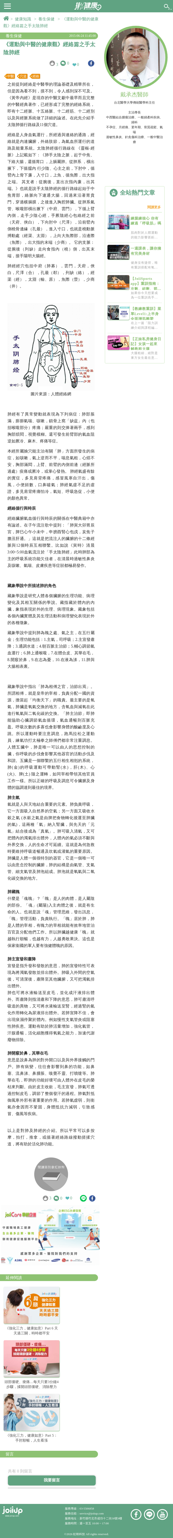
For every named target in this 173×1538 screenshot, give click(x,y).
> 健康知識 (22, 19)
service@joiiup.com (92, 1513)
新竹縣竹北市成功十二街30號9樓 (101, 1518)
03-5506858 (87, 1508)
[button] (7, 5)
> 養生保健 (45, 19)
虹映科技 (79, 1534)
